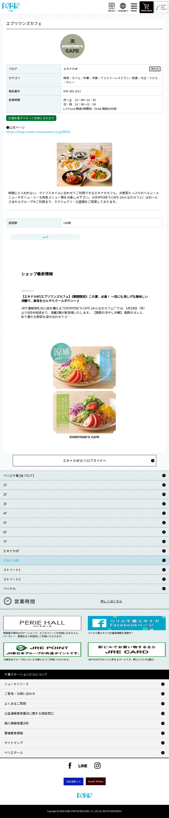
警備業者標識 (13, 733)
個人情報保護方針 (16, 723)
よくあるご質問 (15, 703)
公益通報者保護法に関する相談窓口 (29, 713)
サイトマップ (13, 742)
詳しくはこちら (111, 601)
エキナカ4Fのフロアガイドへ (84, 460)
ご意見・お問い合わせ (19, 693)
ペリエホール (13, 752)
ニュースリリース (16, 684)
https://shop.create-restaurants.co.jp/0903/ (38, 132)
